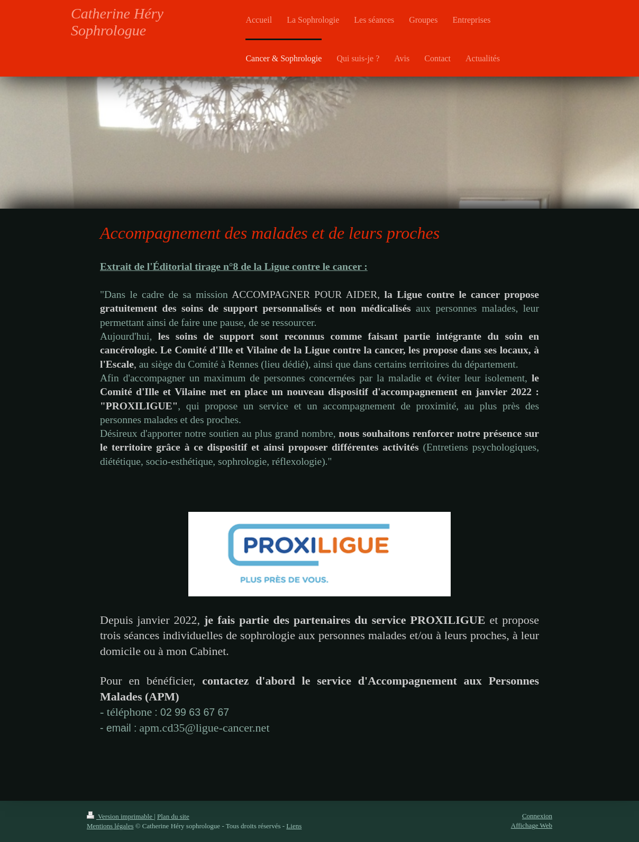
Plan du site (173, 816)
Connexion (537, 816)
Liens (294, 826)
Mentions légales (110, 826)
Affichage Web (531, 825)
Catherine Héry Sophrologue (117, 22)
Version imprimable (120, 816)
